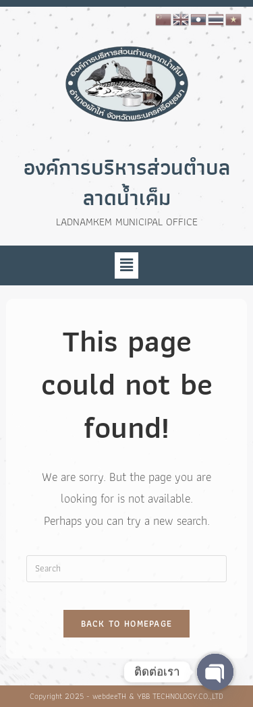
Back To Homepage (127, 624)
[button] (126, 265)
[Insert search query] (126, 568)
